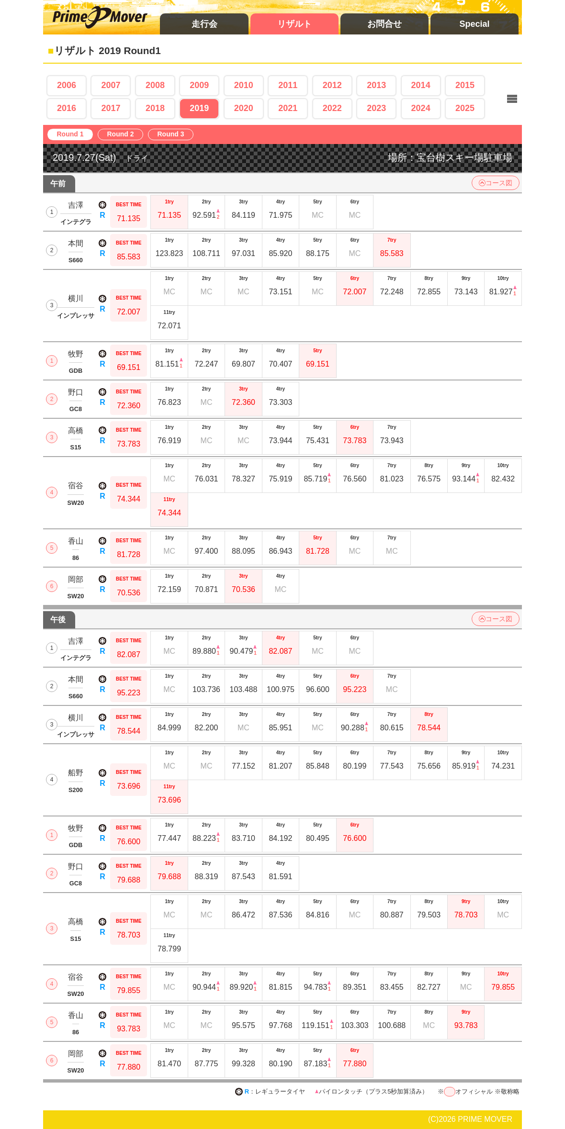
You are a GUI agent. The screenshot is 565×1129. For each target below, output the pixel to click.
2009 (199, 85)
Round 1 (72, 134)
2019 (199, 108)
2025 (465, 108)
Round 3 (173, 134)
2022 (332, 108)
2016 (66, 108)
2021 (287, 108)
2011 (287, 85)
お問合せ (384, 24)
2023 (376, 108)
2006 (66, 85)
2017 (110, 108)
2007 (110, 85)
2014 (420, 85)
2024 (420, 108)
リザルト (294, 24)
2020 (243, 108)
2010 (243, 85)
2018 (155, 108)
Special (474, 24)
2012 (332, 85)
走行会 (204, 24)
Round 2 (123, 134)
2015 (465, 85)
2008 (155, 85)
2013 (376, 85)
